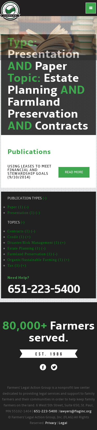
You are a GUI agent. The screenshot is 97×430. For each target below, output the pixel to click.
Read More (74, 172)
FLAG (10, 10)
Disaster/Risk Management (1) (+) (37, 243)
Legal (63, 423)
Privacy (50, 423)
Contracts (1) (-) (21, 231)
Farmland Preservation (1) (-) (32, 254)
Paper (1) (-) (18, 207)
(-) (45, 198)
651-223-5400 (45, 411)
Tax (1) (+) (17, 265)
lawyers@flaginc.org (75, 411)
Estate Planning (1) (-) (27, 248)
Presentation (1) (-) (24, 213)
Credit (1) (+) (19, 237)
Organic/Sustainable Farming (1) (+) (39, 260)
